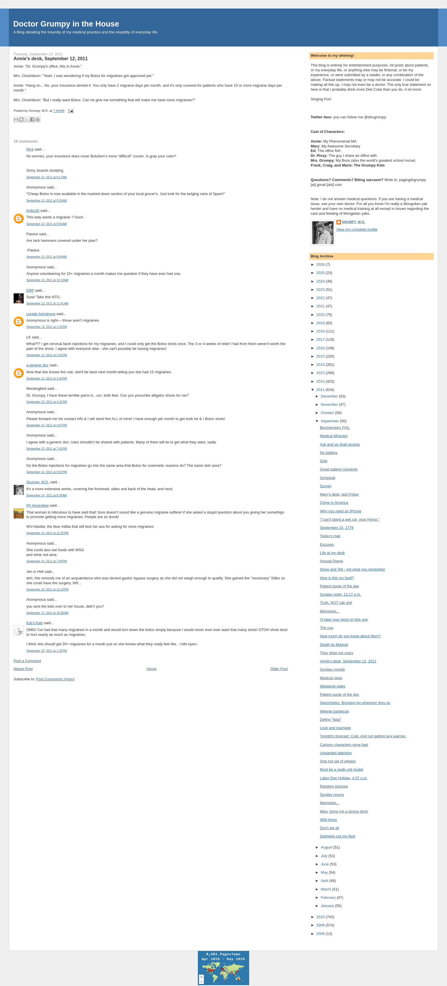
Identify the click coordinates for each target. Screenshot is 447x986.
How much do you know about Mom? (350, 636)
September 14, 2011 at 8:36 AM (46, 495)
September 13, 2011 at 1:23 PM (46, 326)
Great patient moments (338, 469)
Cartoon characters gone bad (344, 744)
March (326, 889)
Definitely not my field (337, 836)
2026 (321, 264)
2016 (321, 348)
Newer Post (22, 669)
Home (152, 669)
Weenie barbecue (334, 711)
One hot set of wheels (338, 761)
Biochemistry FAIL (335, 427)
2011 (321, 389)
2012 (321, 381)
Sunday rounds (332, 669)
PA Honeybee (37, 505)
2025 (321, 273)
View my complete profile (356, 229)
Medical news (331, 678)
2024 (321, 281)
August (327, 847)
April (325, 881)
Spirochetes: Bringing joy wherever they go (355, 703)
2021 (321, 306)
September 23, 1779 (336, 528)
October (328, 413)
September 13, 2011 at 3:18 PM (46, 378)
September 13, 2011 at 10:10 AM (47, 280)
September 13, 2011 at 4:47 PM (46, 425)
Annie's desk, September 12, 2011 (50, 58)
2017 (321, 339)
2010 (321, 917)
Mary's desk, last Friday (339, 494)
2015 (321, 356)
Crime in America (334, 502)
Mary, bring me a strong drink (344, 811)
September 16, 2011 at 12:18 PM (47, 589)
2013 (321, 373)
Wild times (328, 819)
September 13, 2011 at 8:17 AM (46, 177)
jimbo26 (32, 210)
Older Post (279, 669)
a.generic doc (37, 365)
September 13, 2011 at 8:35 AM (46, 200)
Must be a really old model (341, 769)
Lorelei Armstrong (40, 314)
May (325, 872)
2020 (321, 315)
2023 (321, 289)
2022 (321, 298)
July (324, 856)
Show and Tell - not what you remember (352, 569)
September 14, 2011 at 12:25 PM (47, 533)
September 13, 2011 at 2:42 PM (46, 355)
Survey (325, 486)
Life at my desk (332, 553)
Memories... (329, 611)
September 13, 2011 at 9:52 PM (46, 472)
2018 (321, 331)
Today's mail (330, 536)
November (330, 404)
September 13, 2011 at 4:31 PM (46, 401)
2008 (321, 934)
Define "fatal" (330, 719)
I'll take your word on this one (344, 619)
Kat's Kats (34, 623)
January (328, 906)
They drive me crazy (336, 653)
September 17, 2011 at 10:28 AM (47, 612)
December (330, 396)
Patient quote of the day (339, 586)
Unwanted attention (336, 753)
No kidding (328, 453)
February (329, 897)
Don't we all (329, 828)
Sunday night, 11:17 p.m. (340, 594)
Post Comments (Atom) (55, 679)
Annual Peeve (331, 561)
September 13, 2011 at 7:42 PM (46, 448)
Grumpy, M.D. (37, 482)
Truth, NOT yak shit (336, 602)
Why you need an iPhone (340, 511)
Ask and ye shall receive (340, 444)
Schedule (327, 478)
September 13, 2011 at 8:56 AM (46, 224)
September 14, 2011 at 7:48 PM (46, 561)
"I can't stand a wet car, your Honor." (349, 519)
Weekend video (332, 686)
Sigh (323, 461)
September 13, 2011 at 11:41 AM (47, 303)
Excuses (327, 544)
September (330, 421)
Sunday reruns (332, 794)
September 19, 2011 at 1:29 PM (46, 650)
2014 (321, 364)
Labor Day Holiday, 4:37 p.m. (343, 778)
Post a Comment (27, 661)
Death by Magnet (334, 644)
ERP (30, 290)
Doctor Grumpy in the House (66, 23)
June (325, 864)
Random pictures (334, 786)
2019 (321, 323)
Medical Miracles (334, 436)
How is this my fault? (337, 578)
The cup (326, 628)
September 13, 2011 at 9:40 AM (46, 256)
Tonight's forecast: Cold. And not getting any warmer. (363, 736)
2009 (321, 925)
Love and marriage (335, 728)
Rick (29, 149)
